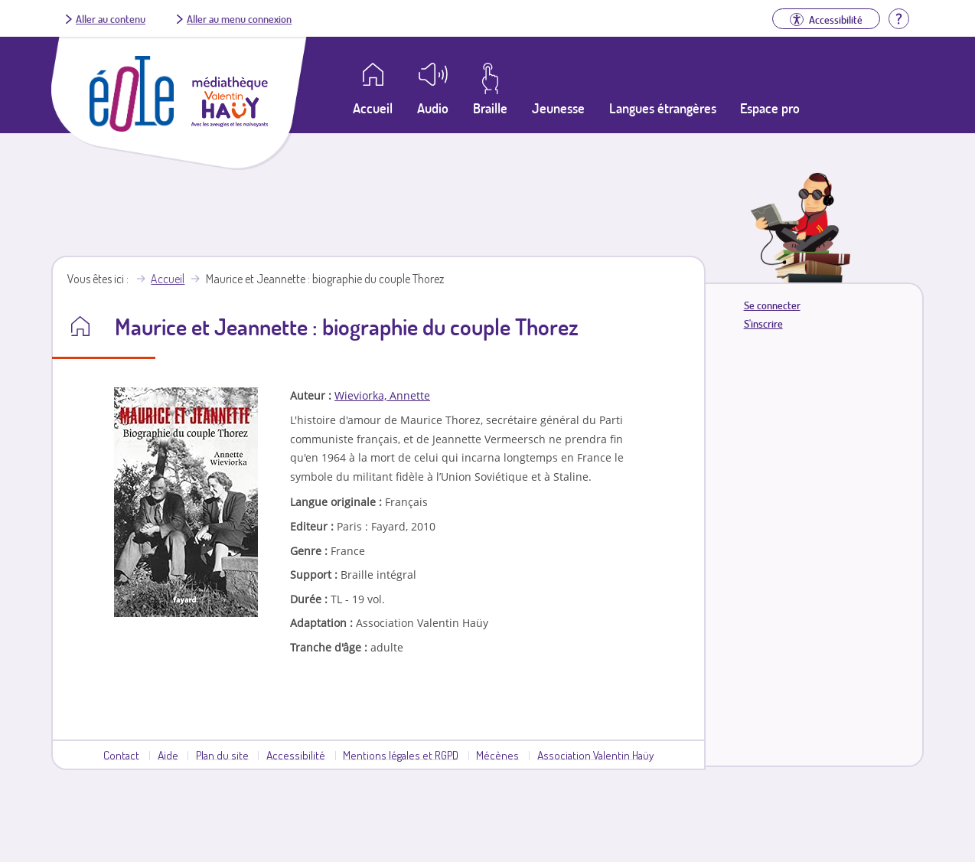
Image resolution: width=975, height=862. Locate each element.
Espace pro (770, 108)
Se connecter (772, 305)
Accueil (167, 278)
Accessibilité (295, 754)
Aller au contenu (110, 18)
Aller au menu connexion (239, 18)
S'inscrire (763, 323)
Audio (432, 108)
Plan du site (222, 754)
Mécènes (497, 754)
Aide (168, 754)
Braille (490, 108)
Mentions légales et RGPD (400, 754)
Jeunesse (558, 108)
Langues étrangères (662, 108)
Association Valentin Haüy (595, 754)
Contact (121, 754)
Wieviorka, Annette (382, 395)
